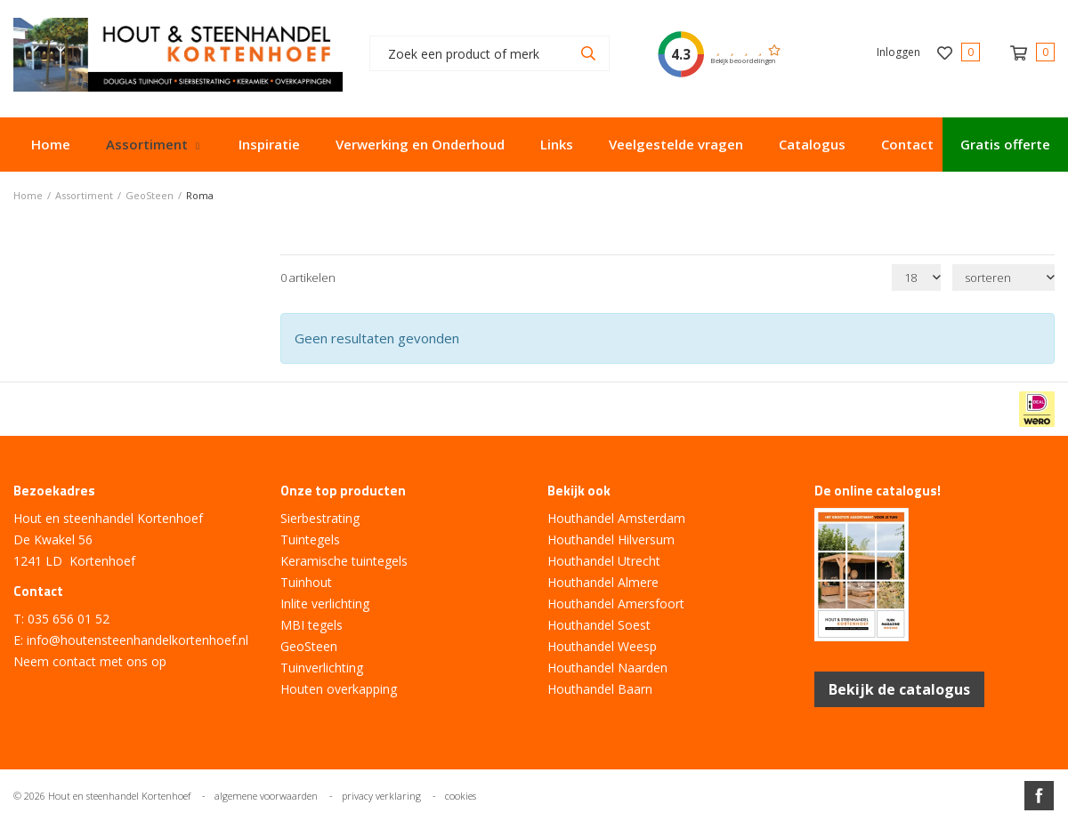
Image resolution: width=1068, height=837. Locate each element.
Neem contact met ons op (89, 661)
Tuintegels (310, 539)
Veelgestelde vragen (676, 144)
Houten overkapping (338, 688)
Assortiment (147, 144)
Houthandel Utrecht (603, 560)
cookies (460, 795)
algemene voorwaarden (266, 795)
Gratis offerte (1005, 144)
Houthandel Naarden (607, 667)
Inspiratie (269, 144)
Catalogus (812, 144)
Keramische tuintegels (344, 560)
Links (556, 144)
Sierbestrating (320, 518)
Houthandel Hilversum (611, 539)
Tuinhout (306, 582)
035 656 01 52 (68, 618)
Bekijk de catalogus (899, 689)
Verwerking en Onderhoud (420, 144)
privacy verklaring (381, 795)
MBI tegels (311, 624)
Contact (907, 144)
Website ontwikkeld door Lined (534, 829)
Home (50, 144)
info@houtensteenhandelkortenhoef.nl (137, 640)
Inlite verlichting (324, 603)
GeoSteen (308, 646)
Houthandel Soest (599, 624)
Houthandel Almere (603, 582)
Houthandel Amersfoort (615, 603)
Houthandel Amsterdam (616, 518)
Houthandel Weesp (602, 646)
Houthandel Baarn (599, 688)
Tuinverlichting (321, 667)
